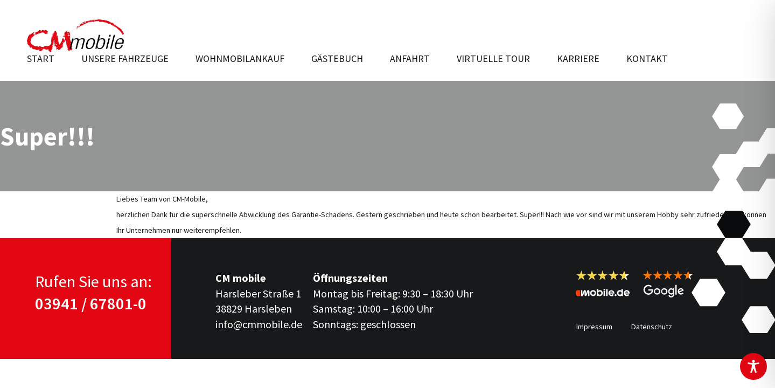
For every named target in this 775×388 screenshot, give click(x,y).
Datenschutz (651, 326)
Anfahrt (410, 58)
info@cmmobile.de (258, 324)
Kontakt (647, 58)
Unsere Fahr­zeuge (125, 58)
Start (40, 58)
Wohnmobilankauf (240, 58)
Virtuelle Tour (493, 58)
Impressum (594, 326)
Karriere (578, 58)
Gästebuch (337, 58)
